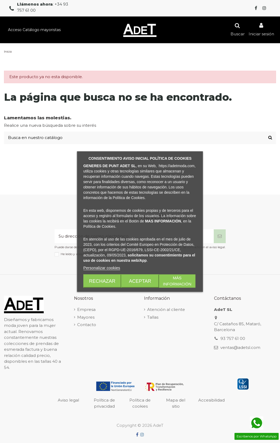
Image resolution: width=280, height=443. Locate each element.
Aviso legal (68, 400)
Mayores (85, 317)
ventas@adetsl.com (240, 347)
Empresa (86, 309)
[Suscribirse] (220, 236)
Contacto (86, 324)
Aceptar (140, 281)
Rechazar (102, 281)
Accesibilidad (211, 400)
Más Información (177, 281)
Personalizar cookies (101, 267)
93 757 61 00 (232, 338)
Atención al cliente (166, 309)
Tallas (152, 317)
